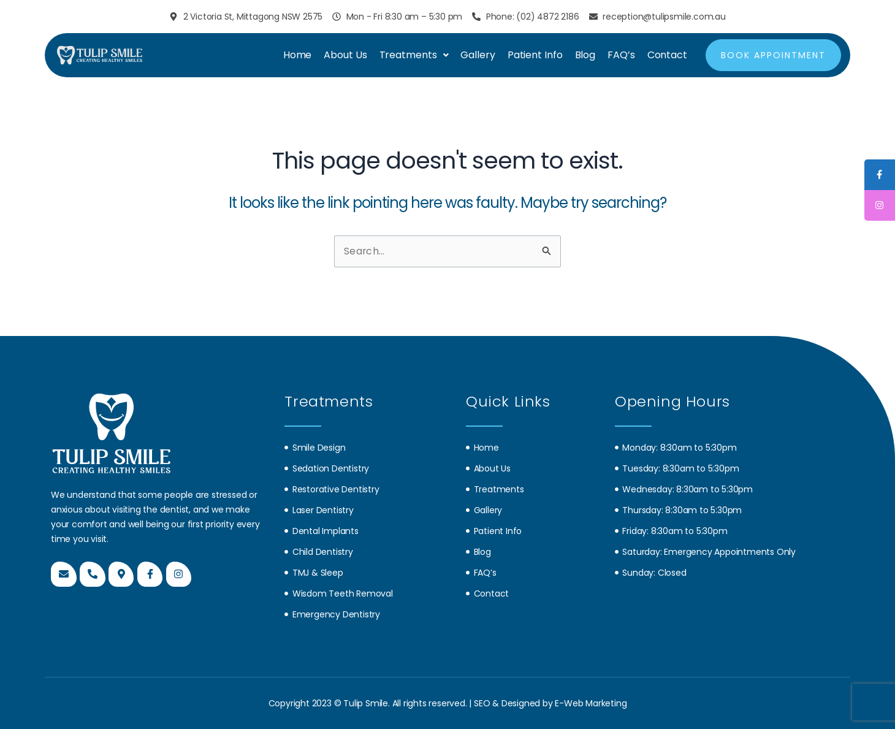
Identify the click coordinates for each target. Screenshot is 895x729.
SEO (483, 703)
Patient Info (535, 55)
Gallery (477, 55)
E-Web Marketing (590, 703)
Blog (585, 55)
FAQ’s (621, 55)
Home (297, 55)
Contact (667, 55)
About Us (345, 55)
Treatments (414, 55)
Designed (522, 703)
